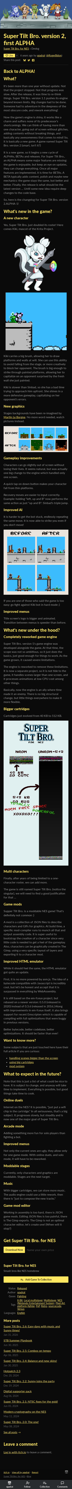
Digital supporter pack (18, 1391)
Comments (62, 1484)
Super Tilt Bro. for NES (16, 48)
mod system (16, 1066)
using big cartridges (21, 1062)
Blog (29, 1476)
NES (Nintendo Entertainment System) (39, 1302)
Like (9, 55)
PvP (38, 1306)
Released (22, 1288)
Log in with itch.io (15, 1452)
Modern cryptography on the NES (25, 1411)
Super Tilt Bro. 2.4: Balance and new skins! (30, 1360)
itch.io (7, 1472)
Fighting (21, 1296)
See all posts (10, 1432)
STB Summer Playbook (18, 1340)
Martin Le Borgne (14, 417)
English (21, 1313)
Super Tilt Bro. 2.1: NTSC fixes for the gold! (31, 1401)
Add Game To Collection (36, 1279)
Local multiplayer (33, 1300)
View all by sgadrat (20, 1472)
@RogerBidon (54, 55)
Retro (44, 1306)
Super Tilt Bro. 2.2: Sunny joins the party (29, 1381)
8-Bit (20, 1300)
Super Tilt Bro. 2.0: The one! (21, 1422)
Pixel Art (60, 1303)
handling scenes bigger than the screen (33, 1058)
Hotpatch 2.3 (12, 1371)
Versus (20, 1309)
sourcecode (54, 1306)
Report (35, 1472)
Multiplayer (50, 1300)
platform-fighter (26, 1306)
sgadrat (41, 55)
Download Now (14, 1249)
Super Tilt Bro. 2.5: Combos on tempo (27, 1350)
